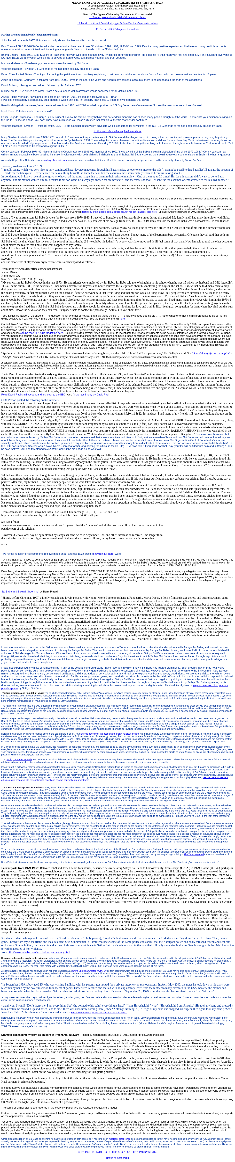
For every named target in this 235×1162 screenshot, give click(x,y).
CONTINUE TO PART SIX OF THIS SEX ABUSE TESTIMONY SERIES (117, 1152)
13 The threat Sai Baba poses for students (117, 29)
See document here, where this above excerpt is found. (99, 1012)
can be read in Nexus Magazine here (41, 333)
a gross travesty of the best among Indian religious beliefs (109, 733)
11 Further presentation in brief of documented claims (117, 17)
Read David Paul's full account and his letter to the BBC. (33, 394)
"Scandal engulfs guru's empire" (211, 353)
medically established (119, 1139)
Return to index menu (117, 1157)
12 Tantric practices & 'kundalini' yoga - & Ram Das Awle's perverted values (118, 23)
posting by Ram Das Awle (19, 759)
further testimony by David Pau (91, 394)
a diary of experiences (55, 160)
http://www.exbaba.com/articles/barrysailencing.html (39, 952)
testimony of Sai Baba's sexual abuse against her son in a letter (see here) (119, 212)
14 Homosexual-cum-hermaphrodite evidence (117, 131)
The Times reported (194, 854)
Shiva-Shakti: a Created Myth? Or (89, 971)
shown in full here (103, 553)
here (122, 318)
